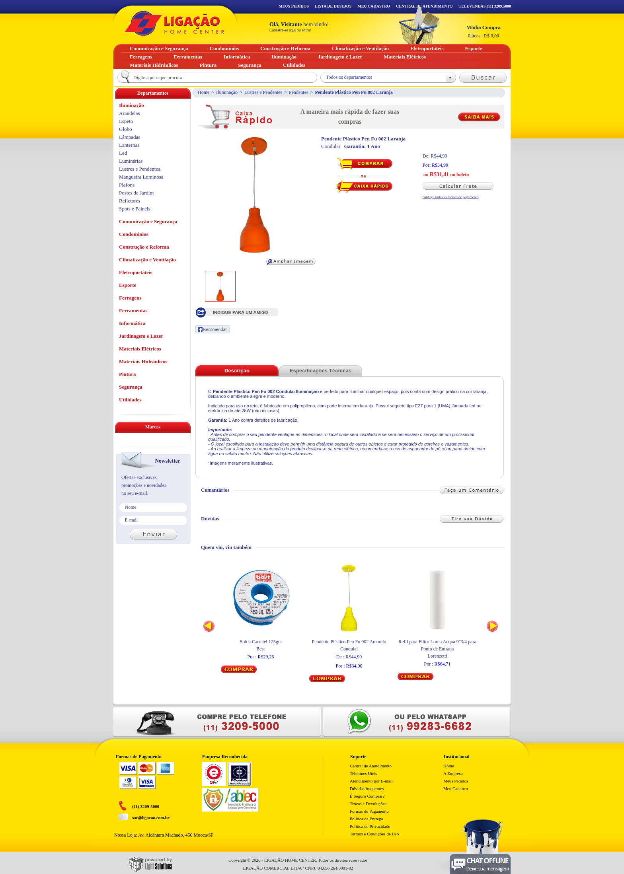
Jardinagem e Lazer (141, 336)
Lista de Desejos (333, 6)
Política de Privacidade (370, 826)
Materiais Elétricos (140, 349)
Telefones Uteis (363, 773)
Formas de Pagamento (369, 811)
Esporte (127, 285)
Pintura (127, 374)
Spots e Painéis (134, 209)
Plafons (127, 185)
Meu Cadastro (373, 6)
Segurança (130, 387)
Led (123, 153)
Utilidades (130, 400)
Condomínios (133, 234)
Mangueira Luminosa (141, 177)
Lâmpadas (129, 137)
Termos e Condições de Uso (374, 833)
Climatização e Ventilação (147, 260)
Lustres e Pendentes (263, 92)
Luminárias (130, 161)
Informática (132, 323)
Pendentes (298, 92)
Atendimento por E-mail (371, 781)
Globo (125, 129)
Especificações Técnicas (320, 371)
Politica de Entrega (366, 818)
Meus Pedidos (294, 6)
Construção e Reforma (144, 247)
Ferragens (130, 298)
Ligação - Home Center (174, 23)
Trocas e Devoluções (368, 803)
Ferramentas (133, 310)
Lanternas (129, 145)
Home (203, 92)
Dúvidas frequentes (367, 788)
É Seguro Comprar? (367, 796)
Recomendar (212, 329)
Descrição (237, 371)
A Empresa (453, 773)
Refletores (129, 201)
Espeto (126, 121)
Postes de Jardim (136, 193)
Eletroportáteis (135, 272)
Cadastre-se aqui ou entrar (290, 30)
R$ (483, 31)
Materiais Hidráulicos (143, 361)
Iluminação (227, 92)
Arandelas (129, 113)
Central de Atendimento (371, 765)
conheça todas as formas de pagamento (450, 197)
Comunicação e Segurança (148, 221)
